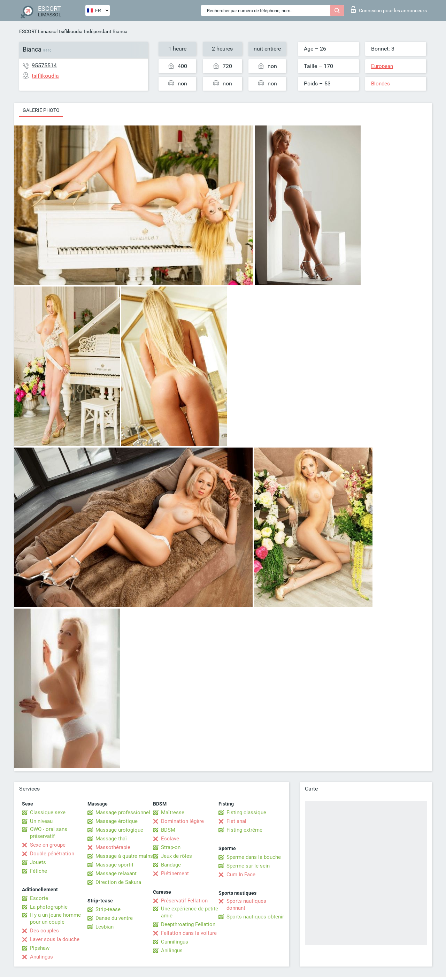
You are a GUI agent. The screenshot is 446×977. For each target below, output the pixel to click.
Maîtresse (172, 812)
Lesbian (104, 927)
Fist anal (236, 821)
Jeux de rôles (176, 856)
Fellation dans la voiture (189, 933)
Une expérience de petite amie (189, 912)
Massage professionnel (122, 812)
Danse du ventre (114, 918)
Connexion (389, 9)
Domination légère (182, 821)
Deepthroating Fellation (188, 924)
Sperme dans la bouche (253, 857)
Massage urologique (119, 830)
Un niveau (41, 821)
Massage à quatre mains (124, 856)
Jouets (38, 862)
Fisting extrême (244, 830)
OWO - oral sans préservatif (48, 832)
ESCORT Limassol (38, 31)
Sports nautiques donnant (246, 904)
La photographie (49, 907)
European (382, 66)
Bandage (171, 865)
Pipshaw (39, 948)
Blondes (380, 84)
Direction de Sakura (118, 882)
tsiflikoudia (71, 31)
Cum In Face (240, 874)
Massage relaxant (116, 873)
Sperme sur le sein (248, 866)
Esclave (170, 838)
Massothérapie (112, 847)
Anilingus (172, 950)
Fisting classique (246, 812)
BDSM (168, 830)
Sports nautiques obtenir (255, 917)
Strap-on (170, 847)
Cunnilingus (174, 942)
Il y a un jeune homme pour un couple (55, 918)
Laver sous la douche (54, 939)
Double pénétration (52, 853)
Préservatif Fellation (184, 901)
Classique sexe (48, 812)
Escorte (39, 898)
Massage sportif (114, 865)
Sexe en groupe (48, 845)
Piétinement (175, 873)
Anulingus (41, 957)
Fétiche (38, 871)
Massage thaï (111, 838)
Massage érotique (116, 821)
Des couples (44, 931)
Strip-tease (108, 909)
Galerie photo (41, 110)
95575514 (44, 65)
